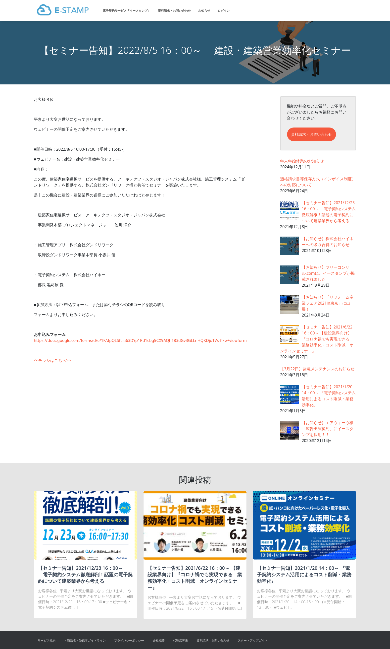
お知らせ (204, 10)
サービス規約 (46, 640)
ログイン (224, 10)
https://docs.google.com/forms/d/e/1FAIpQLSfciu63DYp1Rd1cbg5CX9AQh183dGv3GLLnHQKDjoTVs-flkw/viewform (140, 340)
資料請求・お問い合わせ (174, 10)
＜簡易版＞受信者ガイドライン (85, 640)
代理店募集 (180, 640)
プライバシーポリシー (129, 640)
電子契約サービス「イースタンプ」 (126, 10)
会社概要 (159, 640)
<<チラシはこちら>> (52, 360)
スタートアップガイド (253, 640)
